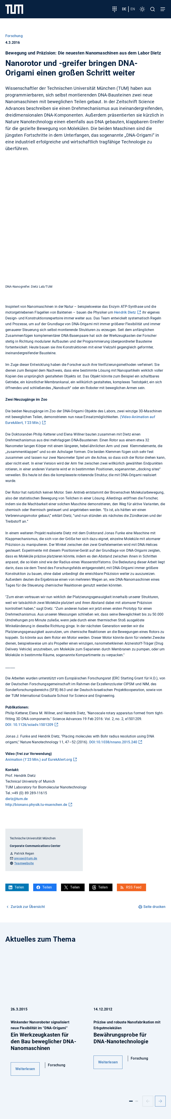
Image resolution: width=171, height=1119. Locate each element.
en (132, 9)
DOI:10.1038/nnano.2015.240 (113, 742)
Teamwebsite (24, 863)
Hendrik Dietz (125, 312)
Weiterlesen (25, 1069)
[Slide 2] (136, 1101)
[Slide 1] (131, 1101)
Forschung (14, 36)
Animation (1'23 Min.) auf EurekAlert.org (38, 759)
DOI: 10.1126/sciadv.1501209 (29, 725)
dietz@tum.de (16, 799)
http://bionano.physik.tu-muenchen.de (36, 805)
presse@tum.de (25, 858)
